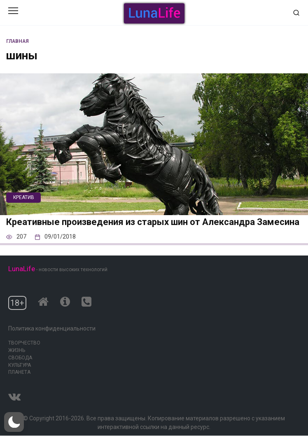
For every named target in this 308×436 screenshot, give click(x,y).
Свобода (20, 358)
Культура (19, 365)
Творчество (24, 343)
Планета (19, 372)
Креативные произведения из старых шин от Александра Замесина (152, 222)
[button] (14, 422)
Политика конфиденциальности (52, 328)
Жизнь (16, 350)
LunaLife (21, 269)
